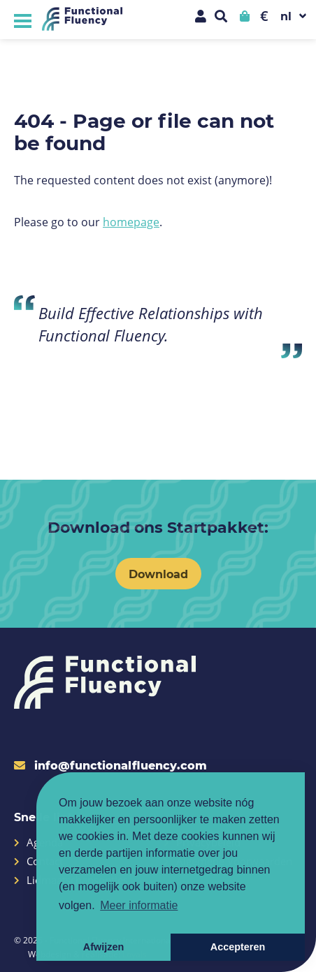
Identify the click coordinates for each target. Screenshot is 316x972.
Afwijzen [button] (103, 946)
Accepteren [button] (237, 946)
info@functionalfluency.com (110, 765)
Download (158, 573)
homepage (131, 221)
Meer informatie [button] (139, 905)
